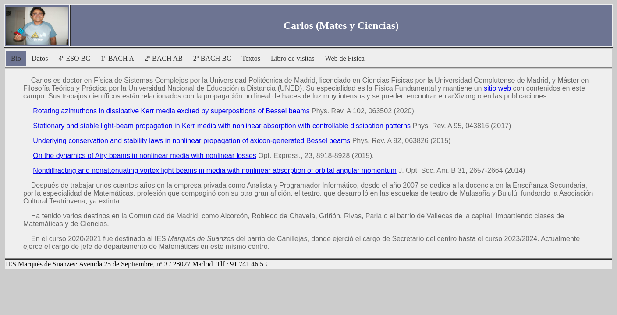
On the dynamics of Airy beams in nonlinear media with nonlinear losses (144, 155)
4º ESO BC (74, 58)
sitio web (497, 88)
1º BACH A (117, 58)
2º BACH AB (164, 58)
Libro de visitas (293, 58)
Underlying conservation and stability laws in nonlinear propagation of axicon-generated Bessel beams (191, 140)
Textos (251, 58)
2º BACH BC (212, 58)
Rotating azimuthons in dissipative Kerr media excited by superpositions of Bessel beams (171, 111)
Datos (40, 58)
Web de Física (345, 58)
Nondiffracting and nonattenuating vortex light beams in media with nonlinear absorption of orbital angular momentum (215, 170)
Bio (16, 58)
